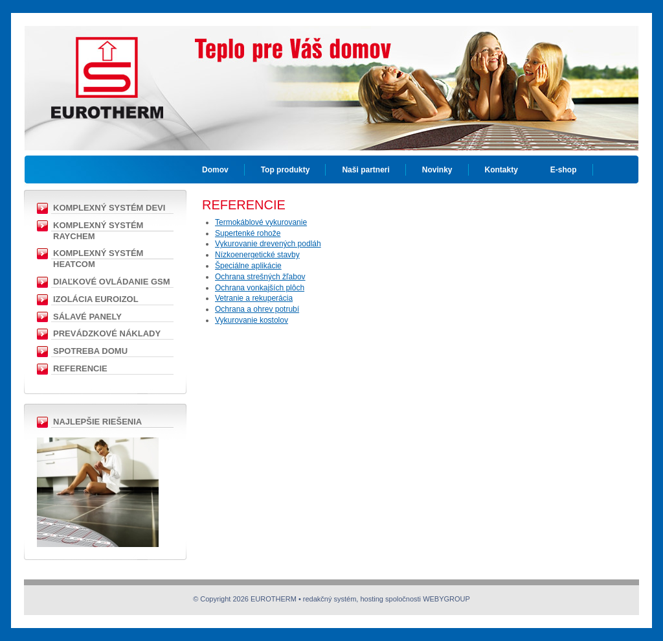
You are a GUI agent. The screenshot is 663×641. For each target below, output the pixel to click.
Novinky (437, 169)
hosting (371, 599)
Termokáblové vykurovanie (261, 222)
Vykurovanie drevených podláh (268, 243)
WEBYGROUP (446, 599)
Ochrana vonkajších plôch (259, 287)
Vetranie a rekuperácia (254, 298)
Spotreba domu (90, 351)
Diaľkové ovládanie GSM (111, 281)
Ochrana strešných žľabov (260, 276)
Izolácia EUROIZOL (96, 299)
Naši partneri (365, 169)
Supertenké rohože (247, 233)
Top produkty (285, 169)
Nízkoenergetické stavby (257, 254)
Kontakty (501, 169)
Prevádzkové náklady (107, 333)
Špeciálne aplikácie (248, 265)
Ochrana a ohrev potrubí (257, 309)
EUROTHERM (107, 68)
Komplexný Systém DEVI (109, 208)
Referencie (80, 368)
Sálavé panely (87, 316)
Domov (215, 169)
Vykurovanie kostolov (251, 320)
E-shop (563, 169)
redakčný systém (330, 599)
